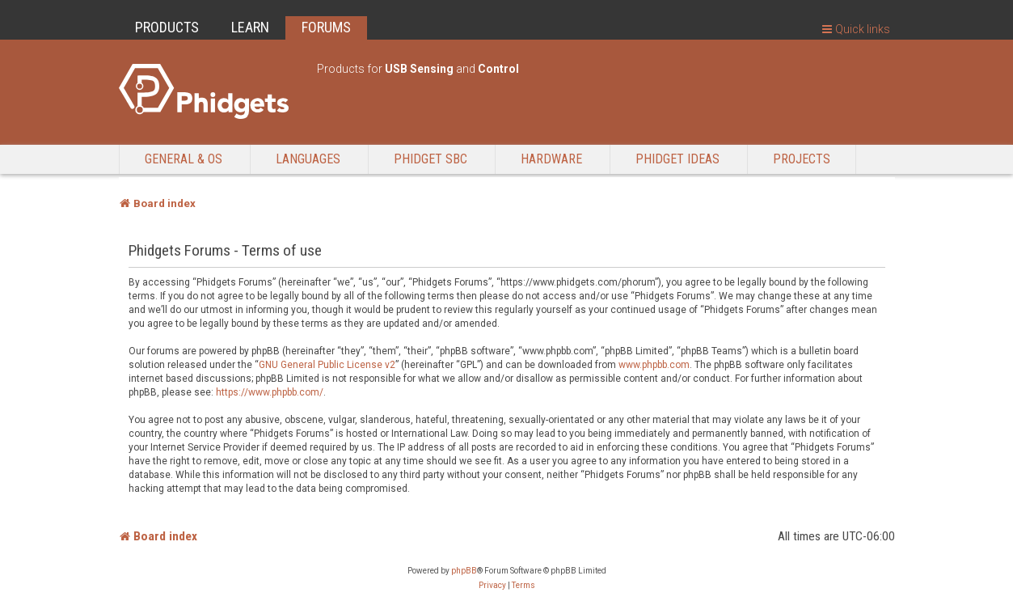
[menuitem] (492, 585)
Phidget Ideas (677, 159)
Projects (801, 159)
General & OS (183, 159)
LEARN (250, 27)
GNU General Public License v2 (327, 364)
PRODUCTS (167, 27)
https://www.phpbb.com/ (269, 392)
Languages (308, 159)
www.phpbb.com (654, 364)
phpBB (464, 570)
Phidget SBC (430, 159)
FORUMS (326, 27)
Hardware (551, 159)
